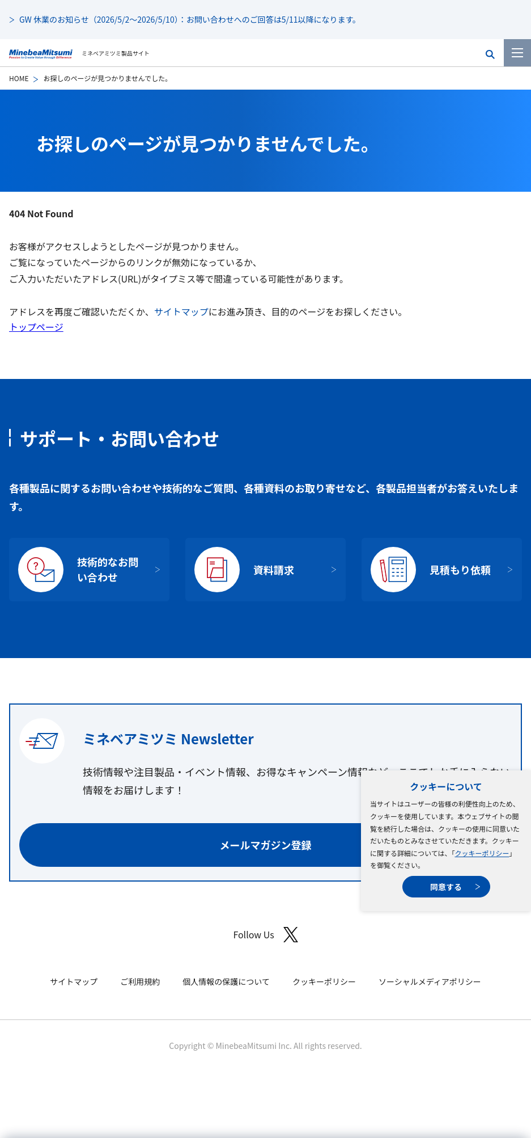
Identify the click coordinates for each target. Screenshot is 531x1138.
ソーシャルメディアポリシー (430, 981)
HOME (18, 78)
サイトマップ (181, 311)
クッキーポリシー (481, 853)
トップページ (36, 327)
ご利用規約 (140, 981)
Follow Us (265, 934)
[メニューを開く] (517, 52)
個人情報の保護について (226, 981)
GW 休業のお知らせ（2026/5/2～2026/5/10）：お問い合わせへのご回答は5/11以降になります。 (189, 19)
